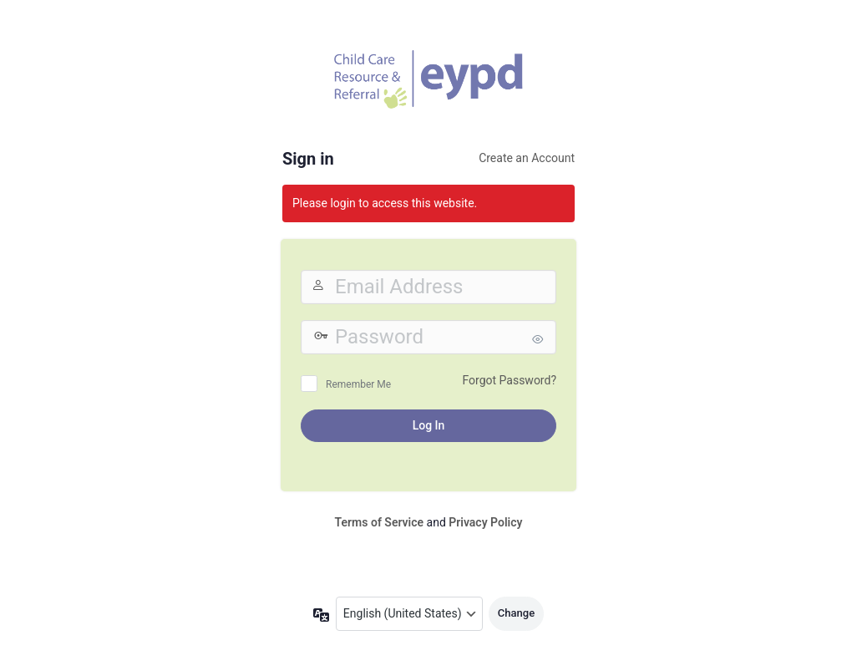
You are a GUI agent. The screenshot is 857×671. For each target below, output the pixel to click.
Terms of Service (379, 522)
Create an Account (527, 158)
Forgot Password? (509, 380)
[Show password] (539, 339)
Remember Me (358, 384)
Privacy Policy (485, 522)
